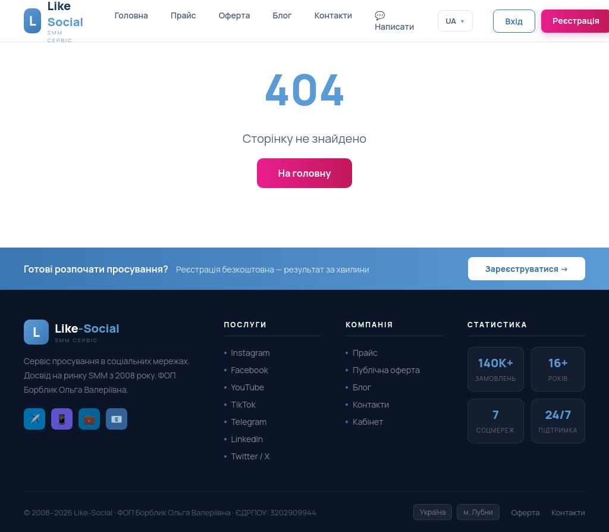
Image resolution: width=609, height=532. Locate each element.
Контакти (333, 15)
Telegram (249, 421)
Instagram (250, 352)
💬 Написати (394, 21)
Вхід (514, 21)
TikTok (243, 404)
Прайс (183, 15)
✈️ (34, 418)
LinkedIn (247, 439)
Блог (281, 15)
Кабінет (368, 421)
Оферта (234, 15)
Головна (131, 15)
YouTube (248, 387)
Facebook (249, 369)
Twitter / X (250, 456)
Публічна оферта (386, 369)
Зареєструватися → (527, 268)
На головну (304, 173)
